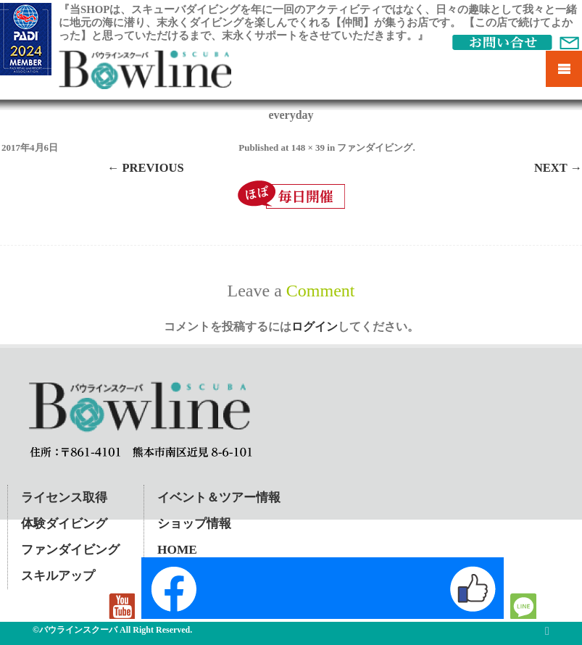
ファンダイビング (374, 147)
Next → (558, 168)
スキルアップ (58, 576)
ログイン (314, 326)
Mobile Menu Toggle (564, 69)
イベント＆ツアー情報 (218, 497)
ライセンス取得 (64, 497)
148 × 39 (308, 147)
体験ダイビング (64, 523)
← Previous (145, 168)
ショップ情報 (194, 523)
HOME (177, 550)
